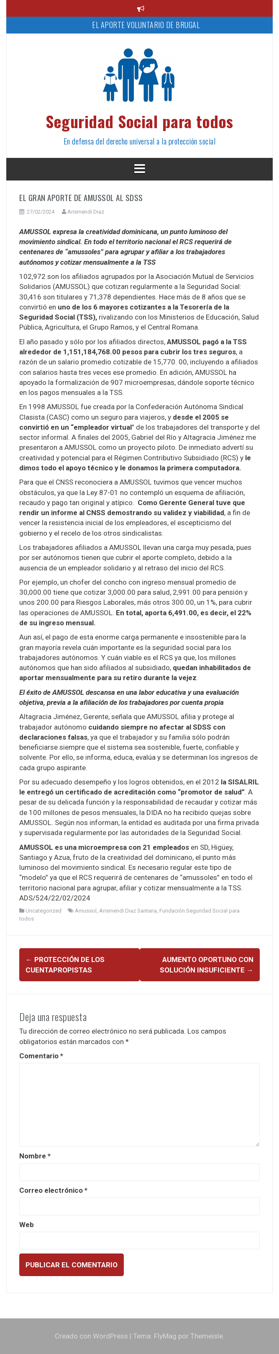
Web (26, 1224)
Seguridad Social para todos (139, 121)
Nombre (35, 1156)
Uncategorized (43, 911)
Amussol (86, 911)
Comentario (41, 1056)
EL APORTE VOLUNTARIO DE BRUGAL (146, 24)
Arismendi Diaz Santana (128, 911)
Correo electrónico (53, 1190)
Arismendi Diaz (85, 212)
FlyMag (165, 1336)
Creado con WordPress (91, 1336)
